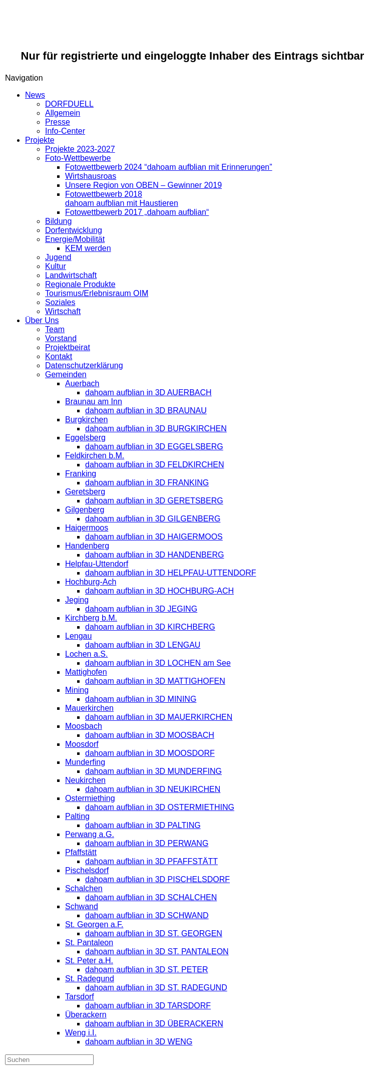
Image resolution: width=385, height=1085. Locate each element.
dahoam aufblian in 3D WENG (138, 1041)
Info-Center (65, 131)
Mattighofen (86, 672)
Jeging (77, 600)
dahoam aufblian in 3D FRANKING (147, 482)
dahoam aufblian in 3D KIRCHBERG (150, 627)
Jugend (58, 257)
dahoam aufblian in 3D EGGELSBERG (154, 446)
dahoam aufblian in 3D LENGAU (142, 645)
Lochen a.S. (86, 654)
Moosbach (83, 726)
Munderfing (85, 762)
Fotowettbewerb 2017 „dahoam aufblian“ (137, 212)
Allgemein (62, 113)
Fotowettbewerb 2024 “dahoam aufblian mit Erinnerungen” (168, 167)
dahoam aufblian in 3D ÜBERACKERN (154, 1023)
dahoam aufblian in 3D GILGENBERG (152, 518)
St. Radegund (89, 978)
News (35, 95)
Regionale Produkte (80, 284)
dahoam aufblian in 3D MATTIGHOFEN (155, 681)
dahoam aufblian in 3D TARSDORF (148, 1005)
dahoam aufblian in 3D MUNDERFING (153, 771)
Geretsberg (85, 491)
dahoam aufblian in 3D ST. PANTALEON (157, 951)
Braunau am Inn (93, 401)
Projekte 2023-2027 (80, 149)
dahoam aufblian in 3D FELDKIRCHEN (154, 464)
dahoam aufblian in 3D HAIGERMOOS (154, 536)
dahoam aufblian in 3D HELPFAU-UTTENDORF (170, 573)
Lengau (78, 636)
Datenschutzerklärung (84, 365)
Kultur (55, 266)
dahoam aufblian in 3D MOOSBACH (149, 735)
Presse (57, 122)
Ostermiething (90, 798)
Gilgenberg (84, 509)
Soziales (60, 302)
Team (55, 329)
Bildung (58, 221)
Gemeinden (66, 374)
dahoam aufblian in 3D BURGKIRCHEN (156, 428)
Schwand (81, 906)
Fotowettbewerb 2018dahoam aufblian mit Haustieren (121, 198)
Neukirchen (85, 780)
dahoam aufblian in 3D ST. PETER (146, 969)
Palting (77, 816)
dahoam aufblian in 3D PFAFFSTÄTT (151, 861)
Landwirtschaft (71, 275)
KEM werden (88, 248)
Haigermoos (86, 527)
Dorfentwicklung (73, 230)
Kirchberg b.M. (91, 618)
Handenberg (87, 545)
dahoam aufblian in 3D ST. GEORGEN (153, 933)
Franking (80, 473)
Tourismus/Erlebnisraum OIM (96, 293)
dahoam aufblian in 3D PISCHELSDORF (157, 879)
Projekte (40, 140)
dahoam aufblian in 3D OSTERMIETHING (159, 807)
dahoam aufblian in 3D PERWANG (146, 843)
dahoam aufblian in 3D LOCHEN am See (158, 663)
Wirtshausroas (90, 176)
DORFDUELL (69, 104)
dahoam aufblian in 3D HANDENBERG (154, 555)
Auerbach (82, 383)
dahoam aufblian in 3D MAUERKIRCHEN (158, 717)
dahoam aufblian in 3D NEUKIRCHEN (152, 789)
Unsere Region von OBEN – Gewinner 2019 (143, 185)
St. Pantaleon (89, 942)
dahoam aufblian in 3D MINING (140, 699)
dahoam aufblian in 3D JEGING (141, 609)
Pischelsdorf (87, 870)
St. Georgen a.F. (94, 924)
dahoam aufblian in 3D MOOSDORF (150, 753)
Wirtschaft (63, 311)
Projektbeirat (67, 347)
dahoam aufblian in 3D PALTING (143, 825)
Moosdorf (82, 744)
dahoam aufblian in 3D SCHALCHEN (151, 897)
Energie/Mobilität (75, 239)
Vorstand (61, 338)
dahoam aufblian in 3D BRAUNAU (146, 410)
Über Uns (42, 320)
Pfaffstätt (81, 852)
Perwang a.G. (89, 834)
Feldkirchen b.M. (94, 455)
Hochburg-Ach (90, 582)
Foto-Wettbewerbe (78, 158)
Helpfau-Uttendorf (96, 564)
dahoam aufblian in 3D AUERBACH (148, 392)
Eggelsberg (85, 437)
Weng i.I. (81, 1032)
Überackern (86, 1014)
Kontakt (58, 356)
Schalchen (84, 888)
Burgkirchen (86, 419)
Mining (77, 690)
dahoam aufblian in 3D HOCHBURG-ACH (159, 591)
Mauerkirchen (89, 708)
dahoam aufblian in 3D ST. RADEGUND (156, 987)
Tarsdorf (79, 996)
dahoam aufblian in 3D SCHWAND (147, 915)
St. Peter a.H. (89, 960)
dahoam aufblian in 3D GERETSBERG (154, 500)
